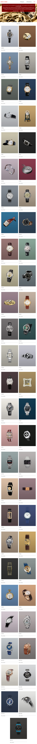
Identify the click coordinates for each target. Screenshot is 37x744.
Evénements (29, 1)
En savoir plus (15, 10)
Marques (22, 1)
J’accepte (22, 10)
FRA (34, 1)
